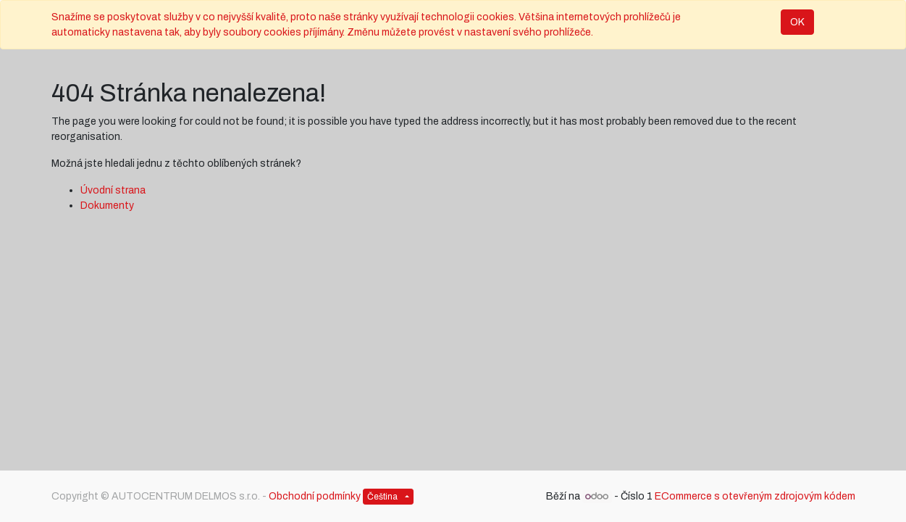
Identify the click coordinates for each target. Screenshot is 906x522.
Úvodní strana (113, 190)
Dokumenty (107, 205)
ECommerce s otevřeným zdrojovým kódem (755, 496)
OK (797, 22)
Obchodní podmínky (315, 496)
